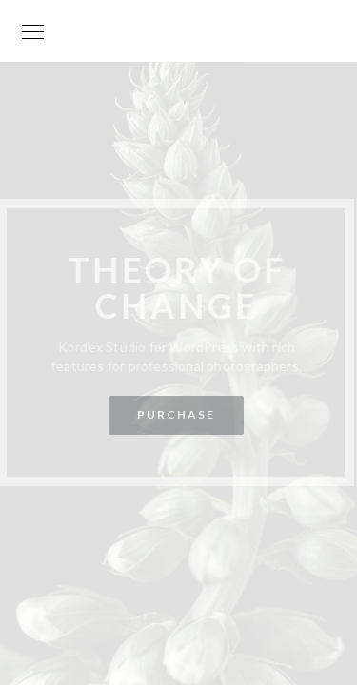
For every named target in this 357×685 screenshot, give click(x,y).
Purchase (175, 414)
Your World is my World (179, 40)
